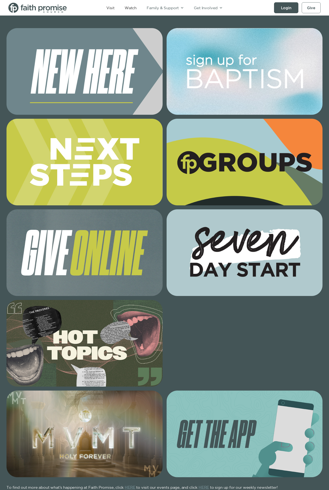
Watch (131, 8)
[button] (165, 8)
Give (311, 8)
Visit (110, 8)
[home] (41, 8)
